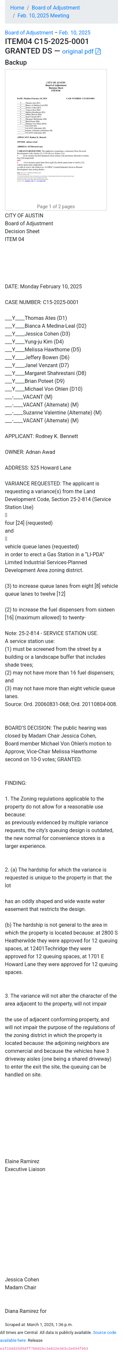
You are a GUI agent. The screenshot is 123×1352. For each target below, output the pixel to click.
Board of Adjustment (56, 8)
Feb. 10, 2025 (74, 33)
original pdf (81, 51)
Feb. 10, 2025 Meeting (43, 15)
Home (17, 8)
